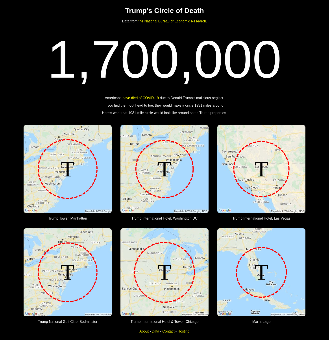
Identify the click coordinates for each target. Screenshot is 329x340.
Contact (168, 331)
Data (155, 331)
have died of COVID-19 (140, 98)
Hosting (184, 331)
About (144, 331)
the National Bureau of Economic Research (172, 21)
